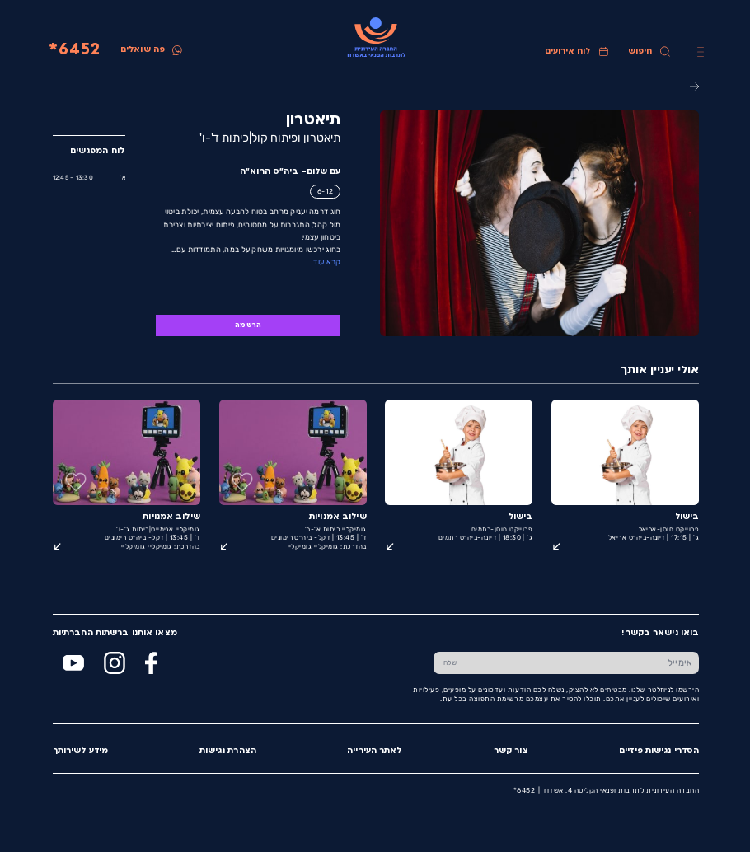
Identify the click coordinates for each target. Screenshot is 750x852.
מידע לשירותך (79, 751)
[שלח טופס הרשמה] (449, 663)
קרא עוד (326, 261)
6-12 (324, 191)
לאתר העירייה (373, 751)
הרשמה (247, 325)
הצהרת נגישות (227, 751)
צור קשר (510, 751)
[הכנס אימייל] (582, 663)
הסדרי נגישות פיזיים (658, 751)
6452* (74, 50)
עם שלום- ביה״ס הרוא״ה (289, 172)
